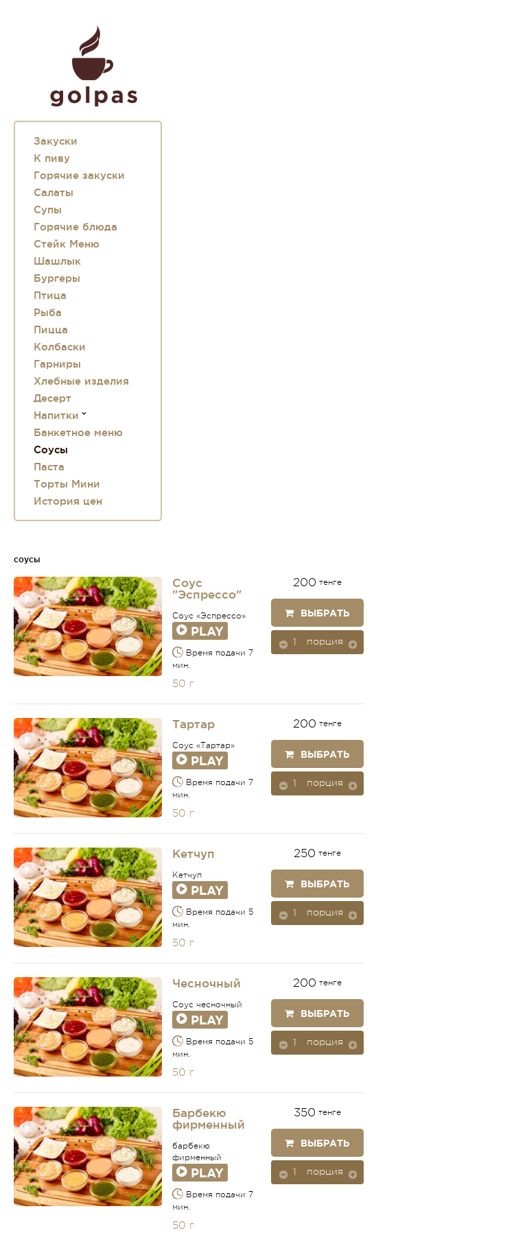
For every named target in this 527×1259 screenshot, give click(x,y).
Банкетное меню (78, 432)
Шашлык (57, 261)
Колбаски (60, 346)
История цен (68, 501)
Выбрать (317, 613)
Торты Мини (67, 484)
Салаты (53, 192)
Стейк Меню (66, 244)
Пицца (51, 329)
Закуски (56, 141)
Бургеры (57, 278)
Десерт (52, 398)
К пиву (52, 158)
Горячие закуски (79, 175)
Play (200, 631)
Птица (50, 295)
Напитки (56, 415)
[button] (353, 644)
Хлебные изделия (81, 381)
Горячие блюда (75, 226)
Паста (49, 466)
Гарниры (57, 364)
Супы (48, 209)
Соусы (51, 449)
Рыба (48, 312)
